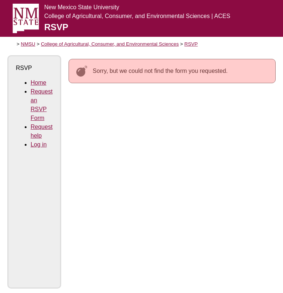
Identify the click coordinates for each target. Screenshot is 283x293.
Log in (39, 144)
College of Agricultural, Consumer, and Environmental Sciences (110, 44)
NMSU (28, 44)
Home (38, 83)
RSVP (191, 44)
